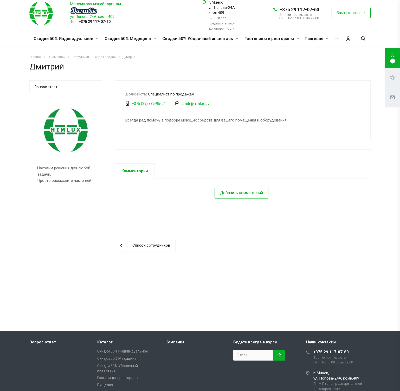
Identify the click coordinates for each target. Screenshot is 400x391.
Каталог (105, 342)
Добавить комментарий (241, 192)
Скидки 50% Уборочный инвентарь (200, 38)
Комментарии (134, 171)
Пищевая (316, 38)
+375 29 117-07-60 (299, 9)
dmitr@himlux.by (195, 103)
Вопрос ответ (46, 87)
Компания (174, 342)
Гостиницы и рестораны (271, 38)
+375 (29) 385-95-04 (149, 103)
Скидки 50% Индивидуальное (66, 38)
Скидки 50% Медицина (130, 38)
